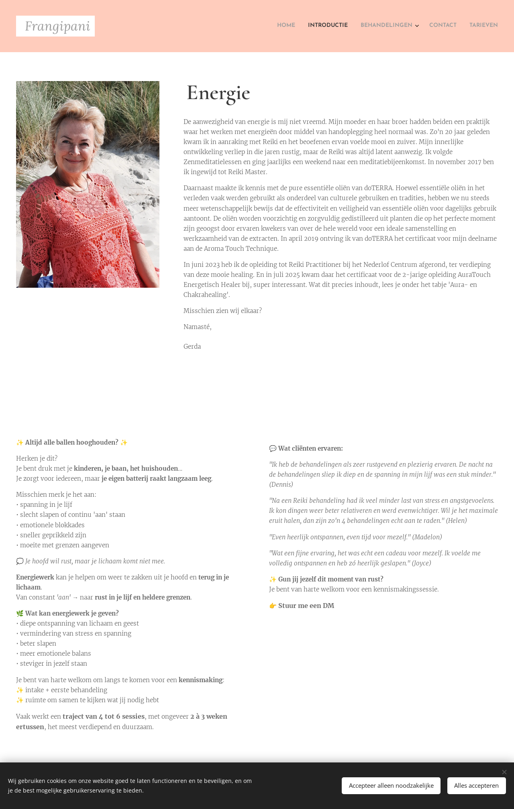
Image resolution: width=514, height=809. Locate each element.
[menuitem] (445, 26)
